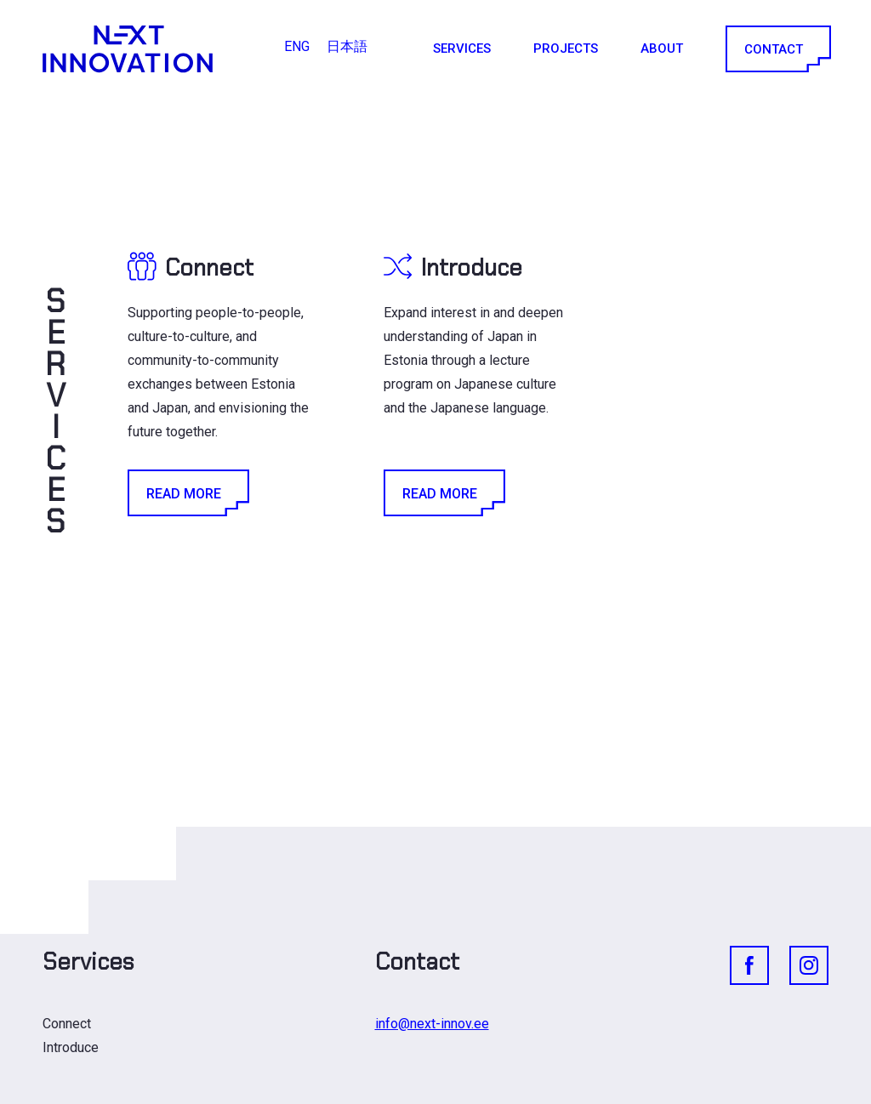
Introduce (71, 1047)
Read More (187, 492)
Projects (565, 48)
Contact (777, 49)
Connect (67, 1024)
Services (462, 48)
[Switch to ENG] (297, 47)
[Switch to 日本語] (347, 47)
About (661, 48)
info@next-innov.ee (432, 1024)
